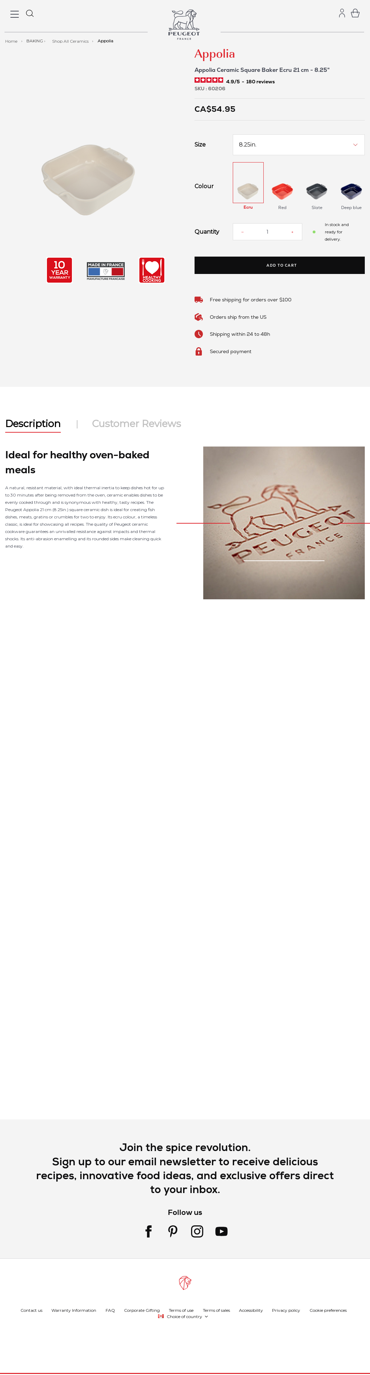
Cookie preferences (328, 1309)
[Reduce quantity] (242, 232)
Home (11, 40)
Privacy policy (286, 1309)
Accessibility (251, 1309)
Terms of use (181, 1309)
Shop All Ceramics (71, 40)
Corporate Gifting (142, 1309)
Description (33, 424)
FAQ (110, 1309)
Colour (204, 186)
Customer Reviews (136, 424)
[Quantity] (267, 232)
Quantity (207, 232)
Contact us (31, 1309)
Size (200, 145)
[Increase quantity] (292, 232)
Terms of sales (216, 1309)
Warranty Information (73, 1309)
